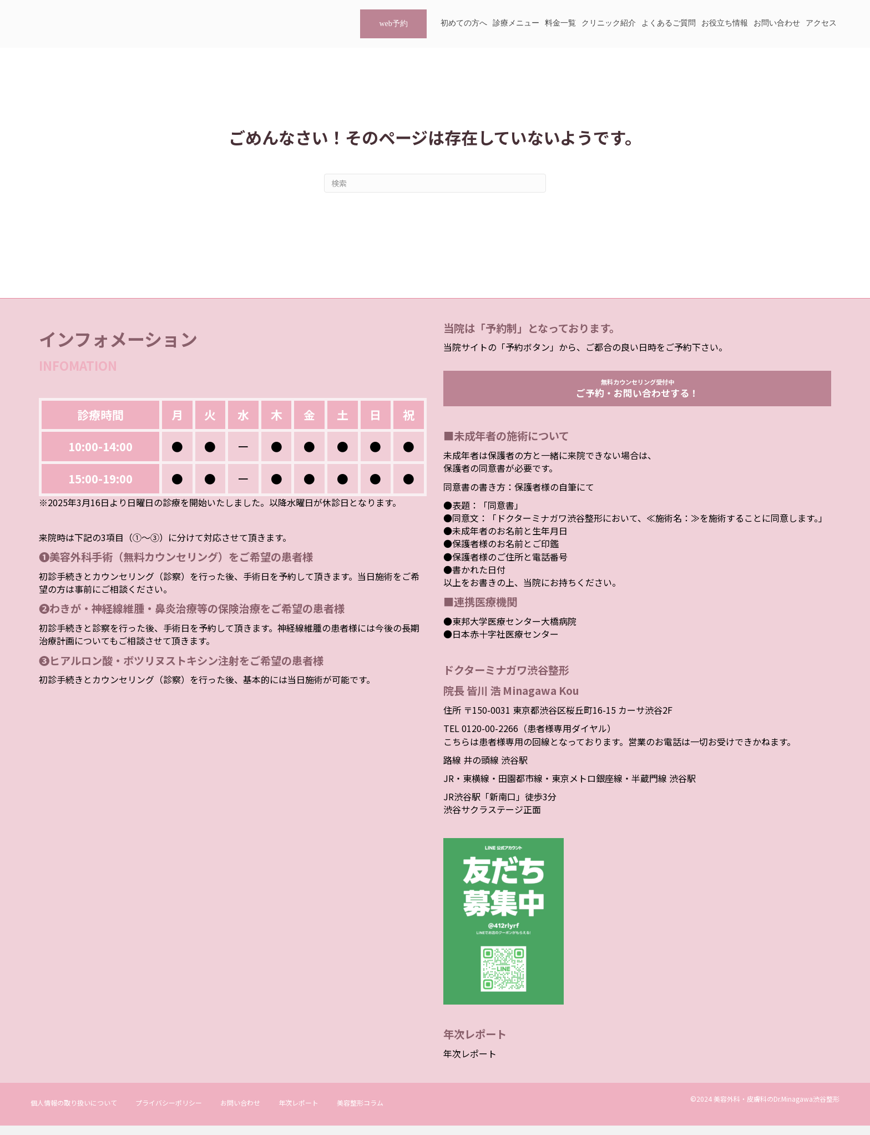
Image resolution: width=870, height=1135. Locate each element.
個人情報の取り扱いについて (74, 1112)
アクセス (821, 23)
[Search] (435, 183)
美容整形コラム (360, 1112)
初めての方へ (464, 23)
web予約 (393, 23)
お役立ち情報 (724, 23)
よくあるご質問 (668, 23)
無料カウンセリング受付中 (637, 393)
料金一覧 (560, 23)
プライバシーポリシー (168, 1112)
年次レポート (470, 1063)
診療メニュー (516, 23)
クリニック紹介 (608, 23)
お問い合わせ (776, 23)
